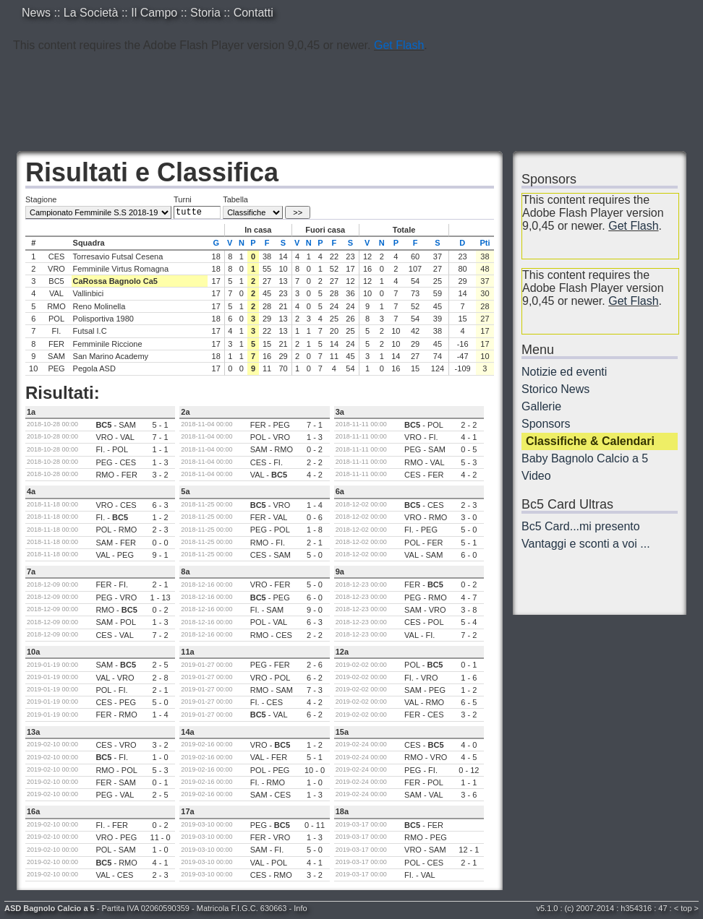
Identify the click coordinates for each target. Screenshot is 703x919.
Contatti (253, 13)
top (686, 908)
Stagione (40, 199)
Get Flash (399, 45)
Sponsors (546, 424)
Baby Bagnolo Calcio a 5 (584, 458)
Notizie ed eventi (564, 372)
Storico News (555, 389)
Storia (205, 13)
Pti (485, 242)
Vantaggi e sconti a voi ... (585, 544)
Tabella (235, 199)
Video (536, 476)
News (36, 13)
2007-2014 (595, 908)
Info (300, 908)
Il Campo (154, 13)
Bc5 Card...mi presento (580, 526)
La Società (91, 13)
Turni (183, 199)
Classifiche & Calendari (590, 441)
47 (662, 908)
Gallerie (541, 406)
